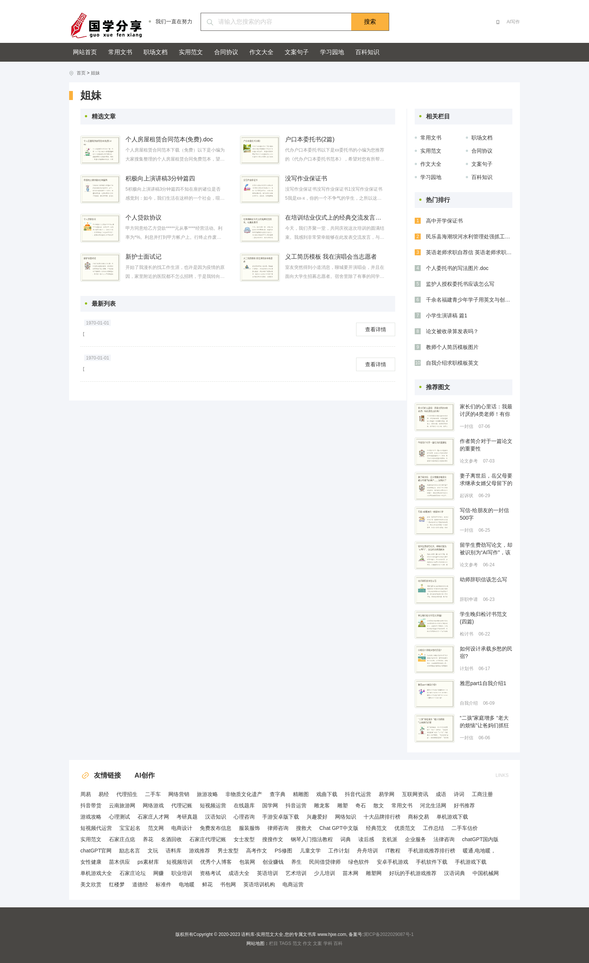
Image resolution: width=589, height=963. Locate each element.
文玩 (153, 851)
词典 (345, 839)
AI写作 (513, 21)
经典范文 (376, 828)
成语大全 (238, 873)
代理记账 (181, 805)
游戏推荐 (199, 851)
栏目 (273, 943)
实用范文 (191, 52)
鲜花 (207, 884)
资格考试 (210, 873)
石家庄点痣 (122, 839)
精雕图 (301, 794)
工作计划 (338, 851)
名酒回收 (171, 839)
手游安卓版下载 (280, 817)
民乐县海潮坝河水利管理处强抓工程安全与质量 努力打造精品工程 (469, 237)
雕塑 (342, 805)
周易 (85, 794)
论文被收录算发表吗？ (452, 331)
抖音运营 (296, 805)
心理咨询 (244, 817)
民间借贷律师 (325, 862)
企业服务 (415, 839)
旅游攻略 (207, 794)
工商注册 (482, 794)
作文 (307, 943)
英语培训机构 (259, 884)
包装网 (247, 862)
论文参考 (469, 461)
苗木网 (350, 873)
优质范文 (404, 828)
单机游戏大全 (96, 873)
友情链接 (100, 775)
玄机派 (389, 839)
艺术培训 (296, 873)
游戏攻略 (90, 817)
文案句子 (297, 52)
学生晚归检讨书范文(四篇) (483, 618)
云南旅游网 (122, 805)
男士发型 (228, 851)
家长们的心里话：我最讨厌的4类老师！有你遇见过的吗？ (486, 410)
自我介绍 (469, 703)
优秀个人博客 (216, 862)
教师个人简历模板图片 (452, 347)
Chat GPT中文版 (338, 828)
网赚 (158, 873)
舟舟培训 (367, 851)
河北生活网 (433, 805)
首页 (81, 73)
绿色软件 (358, 862)
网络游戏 (153, 805)
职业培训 (181, 873)
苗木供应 (119, 862)
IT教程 (392, 851)
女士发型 (244, 839)
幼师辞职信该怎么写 (483, 579)
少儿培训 (324, 873)
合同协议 (226, 52)
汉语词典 (454, 873)
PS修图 (283, 851)
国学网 (270, 805)
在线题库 (244, 805)
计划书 (466, 668)
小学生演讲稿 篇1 (446, 315)
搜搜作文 (272, 839)
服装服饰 (249, 828)
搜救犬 (304, 828)
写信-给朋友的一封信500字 (484, 514)
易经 (103, 794)
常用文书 (120, 52)
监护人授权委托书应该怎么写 (460, 284)
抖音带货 (90, 805)
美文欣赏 (90, 884)
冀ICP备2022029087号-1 (389, 934)
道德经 (140, 884)
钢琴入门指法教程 (312, 839)
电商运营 (293, 884)
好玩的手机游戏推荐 (412, 873)
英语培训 (267, 873)
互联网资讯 (415, 794)
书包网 (228, 884)
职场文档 (155, 52)
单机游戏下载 (452, 817)
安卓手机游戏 (392, 862)
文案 (317, 943)
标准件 (163, 884)
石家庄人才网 (153, 817)
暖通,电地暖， (479, 851)
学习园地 (332, 52)
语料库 (173, 851)
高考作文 (256, 851)
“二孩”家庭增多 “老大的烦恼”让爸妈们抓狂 (484, 721)
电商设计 (181, 828)
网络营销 (178, 794)
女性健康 (90, 862)
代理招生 (126, 794)
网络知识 (345, 817)
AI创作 (144, 775)
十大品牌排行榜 (382, 817)
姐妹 (95, 73)
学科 (327, 943)
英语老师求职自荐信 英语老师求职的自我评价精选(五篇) (469, 252)
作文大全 (261, 52)
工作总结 (433, 828)
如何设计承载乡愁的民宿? (486, 652)
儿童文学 (310, 851)
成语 (441, 794)
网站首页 (85, 52)
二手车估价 (465, 828)
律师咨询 (277, 828)
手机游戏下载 (470, 862)
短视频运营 (213, 805)
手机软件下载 (431, 862)
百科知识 (367, 52)
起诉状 (466, 495)
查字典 (277, 794)
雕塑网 (374, 873)
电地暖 (187, 884)
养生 (296, 862)
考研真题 (187, 817)
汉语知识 (215, 817)
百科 (338, 943)
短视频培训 (179, 862)
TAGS (285, 943)
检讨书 (466, 634)
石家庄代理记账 (207, 839)
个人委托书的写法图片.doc (457, 268)
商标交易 (418, 817)
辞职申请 (469, 599)
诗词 (459, 794)
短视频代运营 (96, 828)
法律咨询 (444, 839)
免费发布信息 (215, 828)
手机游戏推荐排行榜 (431, 851)
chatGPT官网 (96, 851)
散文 (378, 805)
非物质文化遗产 (243, 794)
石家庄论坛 (132, 873)
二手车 (153, 794)
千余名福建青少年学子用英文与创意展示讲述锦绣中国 (469, 300)
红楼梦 (117, 884)
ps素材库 (148, 862)
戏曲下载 (326, 794)
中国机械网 (486, 873)
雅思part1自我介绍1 (483, 683)
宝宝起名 (129, 828)
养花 (148, 839)
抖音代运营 (358, 794)
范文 (297, 943)
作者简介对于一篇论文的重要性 (486, 445)
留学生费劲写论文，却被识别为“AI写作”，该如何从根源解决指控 (486, 549)
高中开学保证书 (444, 221)
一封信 (466, 426)
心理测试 (119, 817)
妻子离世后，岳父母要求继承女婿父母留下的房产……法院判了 (486, 480)
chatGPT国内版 (480, 839)
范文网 (156, 828)
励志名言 (129, 851)
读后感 (366, 839)
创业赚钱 (273, 862)
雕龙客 (322, 805)
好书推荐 (464, 805)
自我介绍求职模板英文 (452, 363)
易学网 (386, 794)
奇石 (360, 805)
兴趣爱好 (317, 817)
